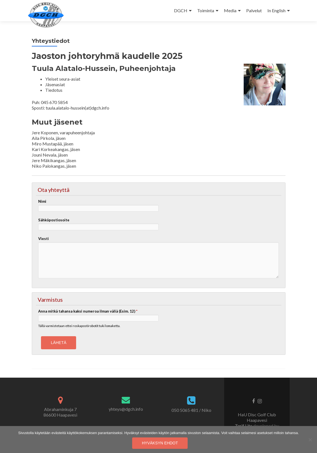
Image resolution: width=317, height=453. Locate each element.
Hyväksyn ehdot (160, 443)
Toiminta (205, 10)
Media (230, 10)
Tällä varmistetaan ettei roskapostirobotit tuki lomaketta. (79, 326)
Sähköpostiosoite (53, 220)
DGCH (180, 10)
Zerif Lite (244, 425)
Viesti (43, 238)
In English (276, 10)
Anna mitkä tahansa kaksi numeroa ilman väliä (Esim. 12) (87, 311)
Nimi (42, 201)
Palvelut (254, 10)
